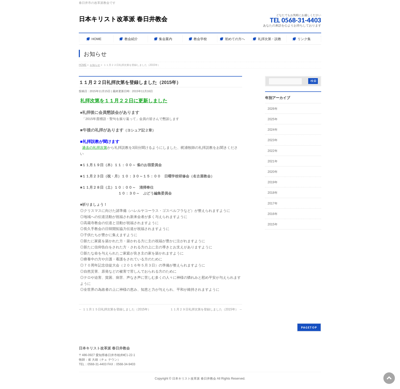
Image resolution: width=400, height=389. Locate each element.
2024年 (273, 129)
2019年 (273, 182)
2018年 (273, 193)
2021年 (273, 161)
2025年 (273, 119)
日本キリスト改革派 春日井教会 (123, 19)
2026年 (273, 109)
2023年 (273, 140)
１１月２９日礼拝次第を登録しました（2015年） (206, 309)
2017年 (273, 203)
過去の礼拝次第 (94, 147)
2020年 (273, 172)
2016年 (273, 214)
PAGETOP (309, 327)
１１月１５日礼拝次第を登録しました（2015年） (115, 309)
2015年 (273, 224)
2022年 (273, 151)
